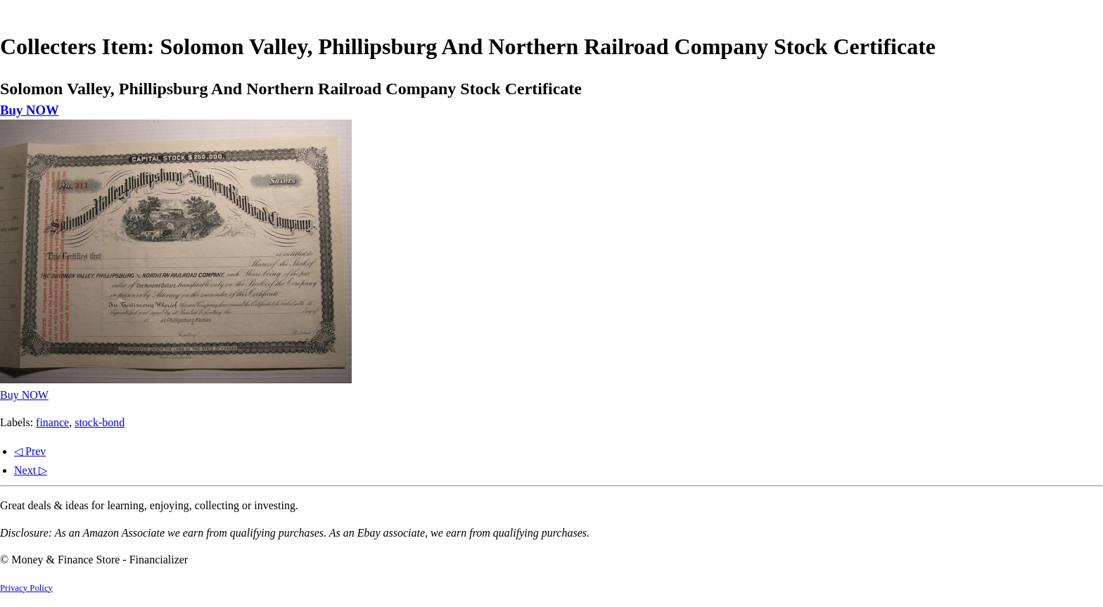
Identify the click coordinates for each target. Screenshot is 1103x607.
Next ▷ (30, 470)
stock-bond (100, 422)
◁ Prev (30, 451)
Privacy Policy (26, 588)
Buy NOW (29, 110)
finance (52, 422)
